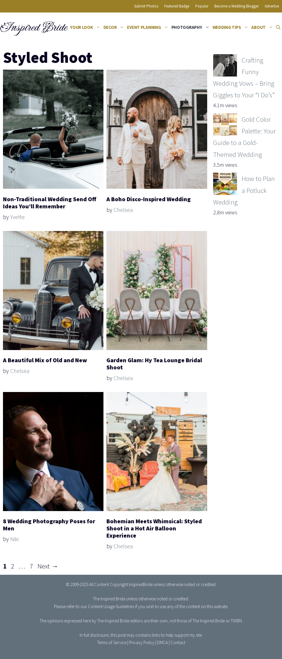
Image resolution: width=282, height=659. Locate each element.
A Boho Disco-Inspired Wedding (148, 199)
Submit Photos (146, 6)
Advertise (272, 6)
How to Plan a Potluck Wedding (244, 190)
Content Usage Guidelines (111, 606)
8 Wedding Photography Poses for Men (49, 524)
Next (48, 566)
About (263, 27)
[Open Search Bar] (278, 27)
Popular (201, 6)
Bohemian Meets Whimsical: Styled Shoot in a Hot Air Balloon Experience (154, 528)
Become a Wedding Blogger (236, 6)
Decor (114, 27)
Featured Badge (176, 6)
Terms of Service (111, 642)
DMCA (162, 642)
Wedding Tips (231, 27)
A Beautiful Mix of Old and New (45, 360)
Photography (191, 27)
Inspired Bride (33, 27)
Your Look (86, 27)
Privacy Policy (141, 642)
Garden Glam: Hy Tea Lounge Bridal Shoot (154, 363)
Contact (178, 642)
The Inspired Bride (109, 599)
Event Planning (148, 27)
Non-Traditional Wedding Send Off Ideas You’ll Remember (49, 202)
